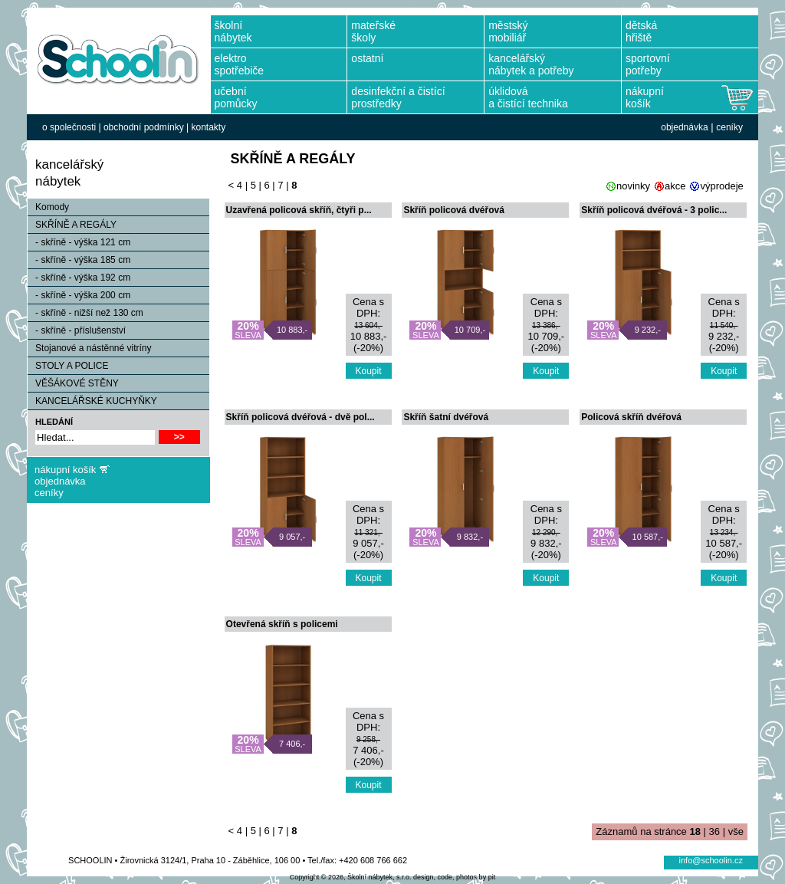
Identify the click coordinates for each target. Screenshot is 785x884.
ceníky (729, 127)
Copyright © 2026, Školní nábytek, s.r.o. (351, 877)
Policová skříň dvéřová (631, 417)
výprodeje (721, 186)
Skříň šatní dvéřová (445, 417)
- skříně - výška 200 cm (79, 295)
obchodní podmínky (143, 127)
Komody (48, 207)
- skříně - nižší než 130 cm (85, 312)
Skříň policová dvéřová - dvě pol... (300, 417)
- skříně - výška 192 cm (79, 277)
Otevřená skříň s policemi (282, 624)
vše (736, 831)
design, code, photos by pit (454, 877)
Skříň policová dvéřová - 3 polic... (654, 210)
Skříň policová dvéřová (453, 210)
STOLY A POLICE (68, 365)
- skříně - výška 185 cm (79, 260)
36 (714, 831)
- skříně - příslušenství (77, 330)
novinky (633, 186)
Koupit (369, 371)
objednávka (684, 127)
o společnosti (69, 127)
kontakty (208, 127)
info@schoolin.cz (711, 860)
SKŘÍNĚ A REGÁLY (72, 224)
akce (675, 186)
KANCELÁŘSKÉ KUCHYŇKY (92, 401)
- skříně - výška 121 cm (79, 242)
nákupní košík (65, 469)
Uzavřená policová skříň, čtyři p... (299, 210)
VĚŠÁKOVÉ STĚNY (73, 383)
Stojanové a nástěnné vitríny (89, 348)
